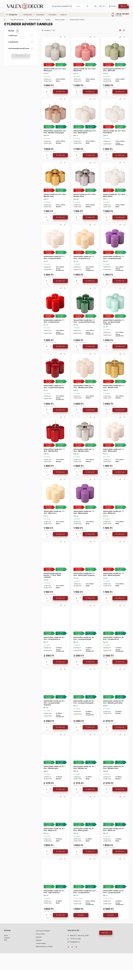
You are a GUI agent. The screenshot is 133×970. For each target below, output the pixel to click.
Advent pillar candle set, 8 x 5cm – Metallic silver (113, 767)
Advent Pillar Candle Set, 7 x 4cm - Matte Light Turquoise (84, 574)
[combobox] (82, 6)
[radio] (124, 30)
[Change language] (95, 6)
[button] (11, 14)
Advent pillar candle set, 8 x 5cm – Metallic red (83, 767)
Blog (5, 940)
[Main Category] (5, 20)
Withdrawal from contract (44, 946)
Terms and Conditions (43, 931)
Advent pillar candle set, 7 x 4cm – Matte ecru (54, 512)
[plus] (50, 91)
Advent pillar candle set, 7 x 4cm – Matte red (113, 512)
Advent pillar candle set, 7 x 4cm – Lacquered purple (113, 257)
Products (7, 938)
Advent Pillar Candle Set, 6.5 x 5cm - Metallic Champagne (55, 132)
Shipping (38, 940)
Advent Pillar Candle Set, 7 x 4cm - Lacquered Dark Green (84, 321)
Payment (38, 937)
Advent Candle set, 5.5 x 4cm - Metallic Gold (55, 195)
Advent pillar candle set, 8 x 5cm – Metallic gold (54, 767)
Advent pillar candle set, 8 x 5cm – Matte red (113, 829)
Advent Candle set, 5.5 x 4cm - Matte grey (55, 69)
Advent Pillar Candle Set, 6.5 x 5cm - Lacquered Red (84, 891)
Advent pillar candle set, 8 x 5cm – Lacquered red (113, 638)
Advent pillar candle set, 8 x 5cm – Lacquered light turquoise (54, 703)
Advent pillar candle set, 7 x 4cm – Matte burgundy (113, 574)
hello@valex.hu (75, 942)
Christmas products (35, 19)
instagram (72, 947)
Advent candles (60, 19)
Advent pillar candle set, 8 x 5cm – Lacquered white (113, 891)
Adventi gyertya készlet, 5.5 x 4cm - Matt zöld (114, 69)
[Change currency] (102, 6)
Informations (40, 14)
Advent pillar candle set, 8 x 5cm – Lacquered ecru (54, 638)
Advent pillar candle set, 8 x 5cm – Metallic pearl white (113, 702)
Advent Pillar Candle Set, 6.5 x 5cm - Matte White (84, 132)
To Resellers (52, 14)
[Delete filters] (17, 30)
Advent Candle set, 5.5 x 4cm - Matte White (114, 195)
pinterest (76, 947)
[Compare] (61, 37)
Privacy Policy (40, 934)
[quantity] (46, 92)
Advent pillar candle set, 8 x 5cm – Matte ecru (54, 829)
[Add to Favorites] (65, 37)
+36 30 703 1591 (122, 14)
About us (63, 14)
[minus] (50, 92)
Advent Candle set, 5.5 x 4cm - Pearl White (114, 132)
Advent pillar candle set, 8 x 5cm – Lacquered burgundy (83, 702)
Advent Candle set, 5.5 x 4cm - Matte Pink (85, 69)
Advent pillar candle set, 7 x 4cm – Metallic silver (83, 450)
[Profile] (112, 6)
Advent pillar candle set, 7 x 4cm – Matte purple (83, 512)
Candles (47, 19)
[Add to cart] (60, 91)
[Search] (87, 6)
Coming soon (27, 14)
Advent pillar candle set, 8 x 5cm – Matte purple (83, 829)
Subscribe (104, 933)
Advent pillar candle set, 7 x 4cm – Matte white (113, 450)
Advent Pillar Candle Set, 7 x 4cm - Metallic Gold (113, 386)
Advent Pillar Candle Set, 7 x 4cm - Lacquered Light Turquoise (113, 322)
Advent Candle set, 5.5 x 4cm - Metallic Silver (85, 195)
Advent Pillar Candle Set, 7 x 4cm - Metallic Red (54, 450)
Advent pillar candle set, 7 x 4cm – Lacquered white (54, 257)
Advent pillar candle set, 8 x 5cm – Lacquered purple (83, 638)
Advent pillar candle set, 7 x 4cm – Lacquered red (54, 321)
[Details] (80, 915)
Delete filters (20, 56)
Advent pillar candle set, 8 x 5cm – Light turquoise (54, 891)
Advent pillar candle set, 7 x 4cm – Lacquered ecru (83, 257)
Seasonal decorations (17, 19)
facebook (68, 947)
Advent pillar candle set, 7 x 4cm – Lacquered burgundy (54, 386)
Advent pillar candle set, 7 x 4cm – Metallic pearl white (83, 386)
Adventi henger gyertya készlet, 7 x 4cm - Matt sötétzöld (52, 575)
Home (6, 935)
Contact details (41, 943)
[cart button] (123, 6)
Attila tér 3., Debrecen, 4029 (79, 935)
